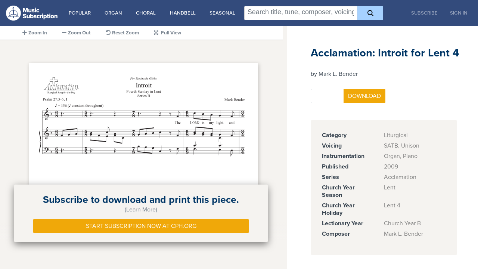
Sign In (459, 13)
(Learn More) (141, 209)
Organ (113, 13)
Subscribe (424, 13)
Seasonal (222, 13)
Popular (80, 13)
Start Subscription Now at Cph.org (141, 226)
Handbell (183, 13)
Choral (146, 13)
